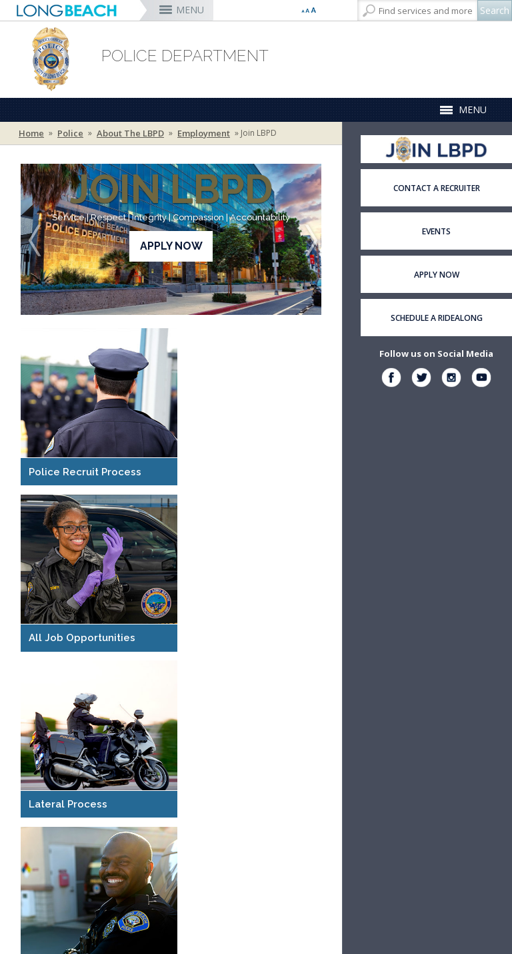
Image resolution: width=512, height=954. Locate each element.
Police (70, 133)
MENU (190, 9)
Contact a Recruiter (436, 188)
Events (436, 231)
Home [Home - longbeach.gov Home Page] (31, 133)
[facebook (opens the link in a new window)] (391, 379)
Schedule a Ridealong (437, 318)
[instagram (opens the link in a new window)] (451, 379)
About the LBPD (130, 133)
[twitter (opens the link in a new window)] (421, 379)
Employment (203, 133)
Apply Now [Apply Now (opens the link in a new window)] (171, 246)
